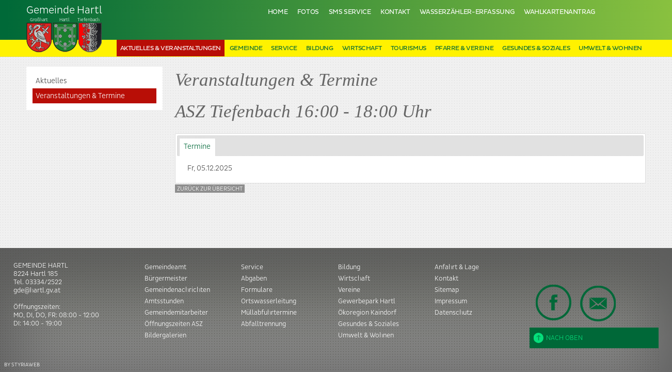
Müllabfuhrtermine (269, 312)
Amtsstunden (164, 301)
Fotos (308, 12)
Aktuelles (51, 81)
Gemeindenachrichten (177, 290)
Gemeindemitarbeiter (176, 312)
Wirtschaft (362, 48)
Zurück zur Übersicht (210, 189)
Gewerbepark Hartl (366, 301)
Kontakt (395, 12)
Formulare (257, 290)
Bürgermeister (166, 278)
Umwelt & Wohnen (610, 48)
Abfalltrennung (263, 324)
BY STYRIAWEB (22, 364)
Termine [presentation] (197, 146)
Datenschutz (453, 312)
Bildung (319, 48)
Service (284, 48)
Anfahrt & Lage (457, 267)
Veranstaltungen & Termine (80, 96)
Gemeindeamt (165, 267)
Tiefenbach (64, 29)
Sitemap (447, 290)
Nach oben (558, 338)
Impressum (451, 301)
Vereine (349, 290)
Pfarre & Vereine (464, 48)
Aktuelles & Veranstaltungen (170, 48)
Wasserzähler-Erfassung (467, 12)
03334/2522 (43, 282)
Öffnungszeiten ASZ (174, 324)
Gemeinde (246, 48)
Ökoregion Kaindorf (367, 312)
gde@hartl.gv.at (36, 290)
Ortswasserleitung (268, 301)
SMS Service (350, 12)
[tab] (197, 147)
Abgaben (254, 278)
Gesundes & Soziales (536, 48)
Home (278, 12)
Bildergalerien (165, 335)
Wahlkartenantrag (559, 12)
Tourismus (408, 48)
